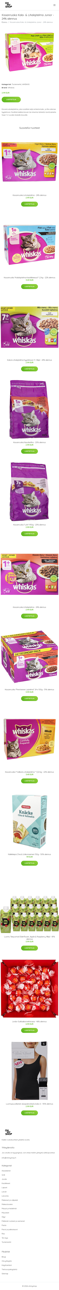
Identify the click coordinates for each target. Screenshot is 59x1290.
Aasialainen (6, 1171)
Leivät (4, 1192)
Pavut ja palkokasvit (10, 1229)
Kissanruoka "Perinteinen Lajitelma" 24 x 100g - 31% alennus (29, 689)
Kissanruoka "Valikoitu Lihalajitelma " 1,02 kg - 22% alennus (29, 772)
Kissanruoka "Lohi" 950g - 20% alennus (29, 525)
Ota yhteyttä (7, 1261)
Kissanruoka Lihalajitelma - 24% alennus (29, 607)
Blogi (4, 1257)
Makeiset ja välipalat (10, 1200)
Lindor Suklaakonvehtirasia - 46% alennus (29, 1021)
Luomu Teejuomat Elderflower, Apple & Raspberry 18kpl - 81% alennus (29, 938)
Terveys (5, 1238)
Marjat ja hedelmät (9, 1208)
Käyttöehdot (7, 1265)
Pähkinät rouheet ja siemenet (13, 1221)
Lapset (4, 1187)
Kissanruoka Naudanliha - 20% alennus (29, 442)
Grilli (3, 1175)
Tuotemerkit (16, 84)
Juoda (4, 1179)
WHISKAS (26, 84)
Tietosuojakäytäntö (9, 1269)
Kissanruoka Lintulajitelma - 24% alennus (29, 195)
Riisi (3, 1234)
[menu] (54, 5)
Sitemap (5, 1274)
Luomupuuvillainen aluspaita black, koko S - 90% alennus (29, 1104)
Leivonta (5, 1196)
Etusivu (4, 22)
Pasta (4, 1225)
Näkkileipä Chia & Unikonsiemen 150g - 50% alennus (29, 854)
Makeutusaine (7, 1204)
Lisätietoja (11, 99)
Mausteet (5, 1213)
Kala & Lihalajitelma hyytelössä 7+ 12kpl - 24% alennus (29, 360)
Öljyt (3, 1217)
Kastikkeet (6, 1183)
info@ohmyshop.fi (9, 1158)
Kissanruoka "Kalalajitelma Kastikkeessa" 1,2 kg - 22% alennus (29, 277)
